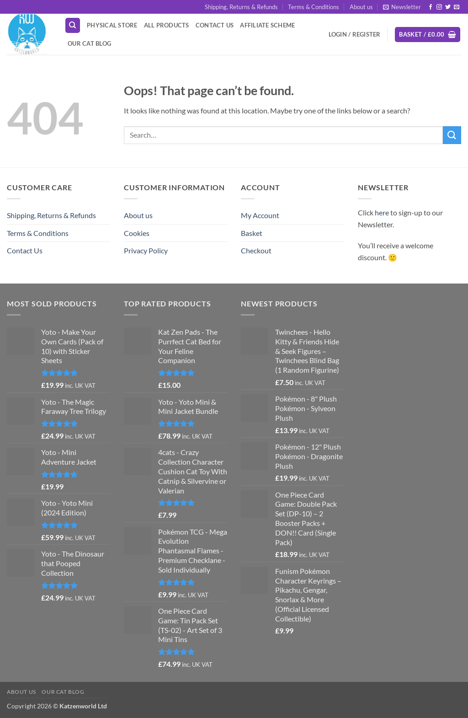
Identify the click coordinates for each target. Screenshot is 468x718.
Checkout (256, 250)
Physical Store (112, 25)
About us (361, 7)
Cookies (136, 233)
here (382, 212)
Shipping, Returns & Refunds (241, 7)
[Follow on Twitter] (448, 7)
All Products (166, 25)
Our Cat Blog (89, 43)
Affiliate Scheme (267, 25)
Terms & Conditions (313, 7)
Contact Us (215, 25)
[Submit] (452, 135)
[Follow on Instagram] (439, 7)
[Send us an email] (456, 7)
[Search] (72, 25)
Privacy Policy (146, 250)
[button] (402, 7)
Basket (251, 233)
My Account (260, 215)
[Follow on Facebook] (430, 7)
